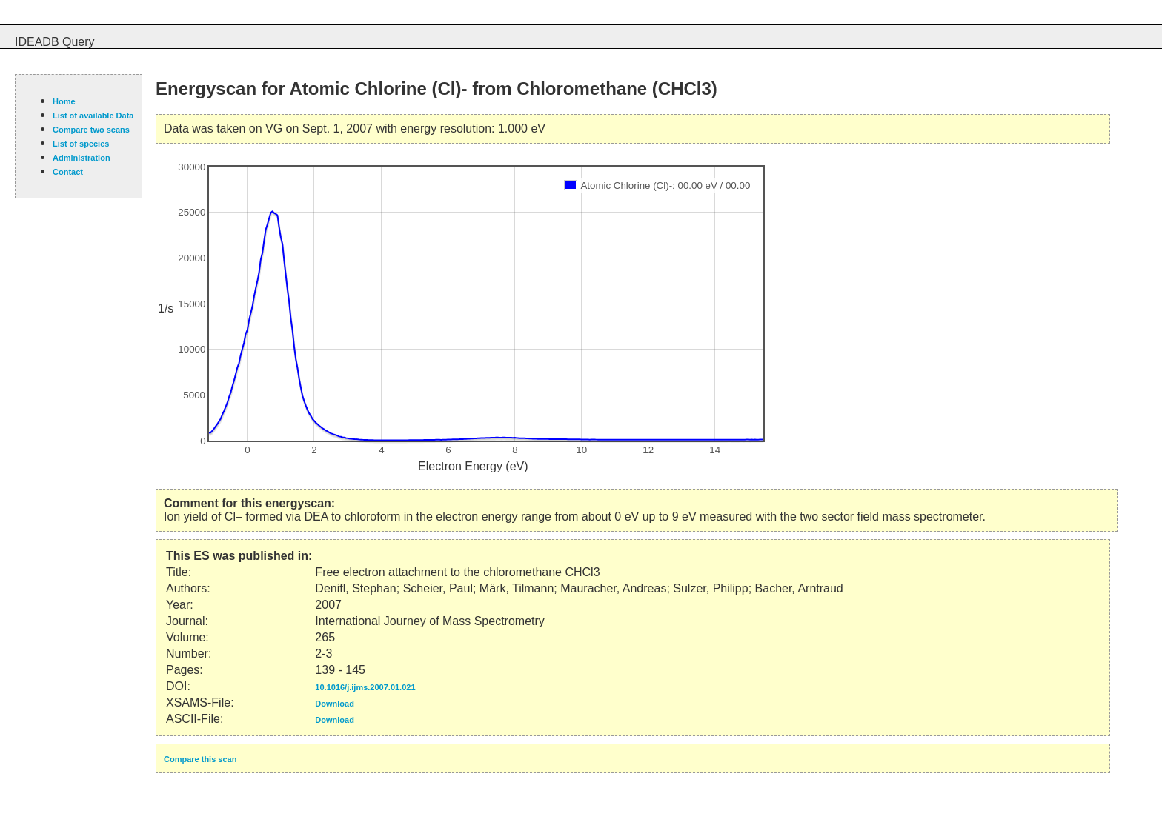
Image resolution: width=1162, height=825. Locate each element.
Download (334, 703)
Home (64, 101)
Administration (81, 157)
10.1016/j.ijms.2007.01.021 (365, 687)
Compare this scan (200, 759)
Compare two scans (91, 129)
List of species (81, 143)
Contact (68, 171)
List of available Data (93, 115)
